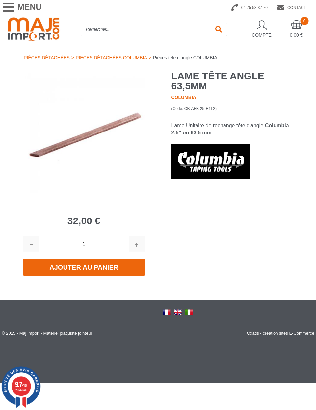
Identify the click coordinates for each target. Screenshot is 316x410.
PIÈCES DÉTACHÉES (47, 57)
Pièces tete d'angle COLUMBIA (185, 57)
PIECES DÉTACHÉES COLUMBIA (111, 57)
